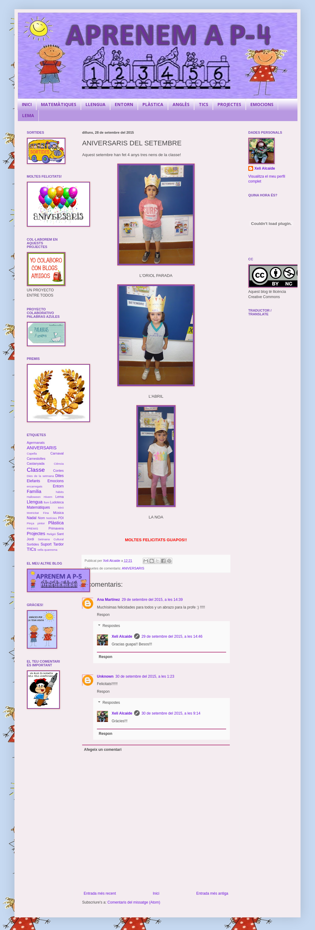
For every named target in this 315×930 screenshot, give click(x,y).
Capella (32, 453)
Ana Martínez (108, 599)
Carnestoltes (36, 458)
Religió (51, 534)
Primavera (56, 528)
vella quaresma (47, 549)
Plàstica (56, 522)
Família (34, 491)
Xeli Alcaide (122, 636)
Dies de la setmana (40, 476)
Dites (59, 476)
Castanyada (36, 463)
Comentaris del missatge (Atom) (133, 902)
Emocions (55, 481)
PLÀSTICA (152, 104)
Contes (58, 470)
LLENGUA (96, 104)
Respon (103, 615)
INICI (27, 104)
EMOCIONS (261, 104)
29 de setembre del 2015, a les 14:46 (172, 636)
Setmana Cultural (51, 539)
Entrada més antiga (212, 893)
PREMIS (32, 528)
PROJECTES (229, 104)
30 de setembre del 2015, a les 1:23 (144, 676)
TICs (31, 549)
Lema (59, 496)
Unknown (105, 676)
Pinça (30, 523)
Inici (156, 893)
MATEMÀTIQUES (58, 104)
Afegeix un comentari (103, 749)
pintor (41, 523)
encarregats (34, 486)
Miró (61, 507)
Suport (46, 544)
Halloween (34, 496)
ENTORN (124, 104)
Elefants (33, 481)
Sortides (33, 544)
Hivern (48, 496)
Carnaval (57, 453)
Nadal (31, 518)
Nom (41, 518)
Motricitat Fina (38, 512)
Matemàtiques (38, 507)
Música (58, 512)
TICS (203, 104)
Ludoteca (57, 502)
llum (46, 502)
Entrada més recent (100, 893)
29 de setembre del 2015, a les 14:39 (152, 599)
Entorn (58, 486)
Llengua (34, 501)
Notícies (51, 518)
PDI (61, 518)
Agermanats (36, 442)
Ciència (59, 463)
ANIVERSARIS (133, 568)
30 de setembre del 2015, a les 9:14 (171, 713)
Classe (36, 470)
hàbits (60, 492)
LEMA (28, 115)
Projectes (36, 533)
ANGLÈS (181, 104)
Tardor (58, 544)
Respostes (111, 626)
